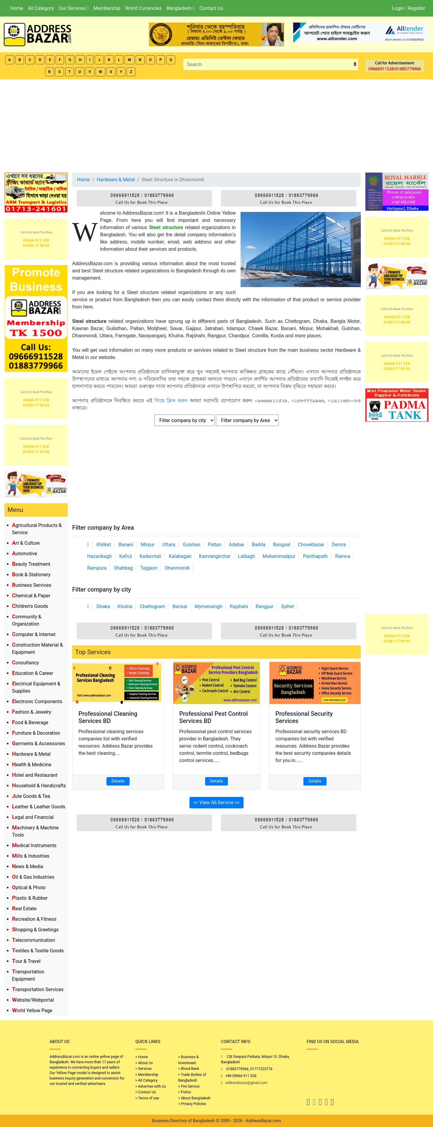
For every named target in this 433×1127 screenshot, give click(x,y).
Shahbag (123, 568)
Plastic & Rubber (30, 898)
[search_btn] (355, 64)
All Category (41, 8)
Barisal (180, 606)
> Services (143, 1069)
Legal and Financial (33, 817)
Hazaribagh (99, 556)
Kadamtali (150, 556)
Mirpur (148, 544)
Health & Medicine (31, 764)
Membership (107, 8)
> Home (141, 1057)
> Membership (146, 1075)
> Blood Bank (188, 1069)
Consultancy (25, 663)
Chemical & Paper (31, 596)
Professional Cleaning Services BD (107, 717)
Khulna (125, 606)
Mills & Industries (30, 856)
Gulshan (191, 544)
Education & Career (32, 673)
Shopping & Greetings (35, 930)
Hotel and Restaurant (34, 775)
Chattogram (152, 606)
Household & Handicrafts (39, 786)
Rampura (96, 568)
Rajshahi (239, 606)
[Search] (267, 64)
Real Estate (24, 908)
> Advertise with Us (150, 1086)
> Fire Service (189, 1086)
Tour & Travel (26, 961)
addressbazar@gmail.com (246, 1083)
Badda (259, 544)
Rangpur (265, 606)
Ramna (342, 556)
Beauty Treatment (31, 564)
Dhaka (103, 606)
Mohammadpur (279, 556)
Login (398, 8)
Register (416, 8)
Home (16, 8)
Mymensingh (209, 606)
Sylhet (287, 606)
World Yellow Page (32, 1010)
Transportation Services (37, 989)
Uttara (168, 544)
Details (118, 781)
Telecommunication (33, 940)
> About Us (144, 1063)
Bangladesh (181, 8)
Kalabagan (180, 556)
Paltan (214, 544)
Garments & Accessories (38, 743)
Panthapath (315, 556)
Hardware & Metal (31, 754)
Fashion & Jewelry (31, 712)
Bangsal (281, 544)
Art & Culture (26, 543)
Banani (125, 544)
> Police (184, 1092)
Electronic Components (37, 701)
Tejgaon (149, 568)
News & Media (27, 866)
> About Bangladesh (194, 1098)
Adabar (236, 544)
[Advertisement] (216, 124)
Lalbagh (246, 556)
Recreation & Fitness (34, 919)
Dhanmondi (177, 568)
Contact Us (211, 8)
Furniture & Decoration (36, 733)
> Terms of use (147, 1098)
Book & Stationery (31, 574)
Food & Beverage (30, 722)
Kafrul (125, 556)
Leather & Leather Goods (38, 807)
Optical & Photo (29, 887)
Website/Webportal (33, 1000)
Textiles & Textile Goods (38, 951)
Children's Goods (30, 606)
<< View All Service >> (216, 802)
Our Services (73, 8)
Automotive (24, 553)
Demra (339, 544)
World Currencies (143, 8)
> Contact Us (145, 1092)
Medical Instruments (34, 845)
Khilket (104, 544)
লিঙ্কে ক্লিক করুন (171, 400)
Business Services (31, 585)
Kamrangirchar (215, 556)
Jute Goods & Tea (31, 796)
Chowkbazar (311, 544)
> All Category (146, 1080)
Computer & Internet (34, 634)
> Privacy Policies (192, 1104)
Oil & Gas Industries (33, 877)
